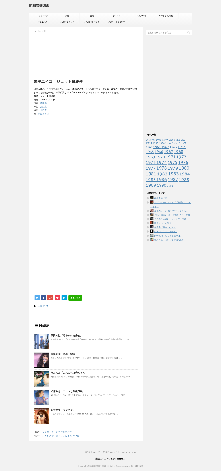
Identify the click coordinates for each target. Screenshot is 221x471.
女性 (92, 16)
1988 (184, 179)
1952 (177, 139)
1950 (171, 139)
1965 (150, 151)
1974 (161, 162)
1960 (149, 147)
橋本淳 (43, 103)
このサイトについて (116, 22)
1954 (149, 143)
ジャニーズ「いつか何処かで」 (58, 431)
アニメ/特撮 (141, 16)
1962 (165, 147)
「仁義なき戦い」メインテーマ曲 (170, 219)
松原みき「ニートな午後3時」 (67, 391)
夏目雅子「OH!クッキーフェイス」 (171, 210)
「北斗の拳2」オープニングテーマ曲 (172, 215)
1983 (173, 174)
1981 (151, 174)
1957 (168, 143)
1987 (173, 179)
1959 (182, 143)
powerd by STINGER (134, 466)
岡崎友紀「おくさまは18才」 (168, 235)
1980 (184, 168)
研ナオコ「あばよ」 (164, 223)
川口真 (43, 106)
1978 (161, 168)
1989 (151, 185)
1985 (151, 179)
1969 (150, 156)
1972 (181, 157)
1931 (147, 140)
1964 (182, 147)
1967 (168, 151)
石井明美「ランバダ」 (63, 409)
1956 (162, 143)
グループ (116, 16)
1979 (173, 168)
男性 (67, 16)
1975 (172, 162)
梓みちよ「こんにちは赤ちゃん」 (69, 372)
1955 (155, 143)
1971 (171, 156)
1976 (183, 162)
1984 (184, 174)
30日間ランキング (91, 22)
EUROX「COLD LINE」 (165, 231)
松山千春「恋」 (161, 198)
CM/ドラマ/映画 (166, 16)
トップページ (42, 16)
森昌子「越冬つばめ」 (165, 227)
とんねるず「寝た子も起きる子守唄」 (61, 436)
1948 (158, 139)
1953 (182, 139)
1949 (165, 139)
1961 (157, 147)
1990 (161, 185)
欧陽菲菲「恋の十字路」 (64, 354)
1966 (159, 151)
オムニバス (42, 22)
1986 (161, 179)
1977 (151, 168)
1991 (170, 185)
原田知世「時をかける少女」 (67, 335)
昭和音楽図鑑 (39, 6)
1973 (45, 306)
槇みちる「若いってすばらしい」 (170, 239)
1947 (152, 139)
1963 (173, 147)
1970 (160, 156)
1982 (162, 174)
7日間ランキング (67, 22)
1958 (175, 143)
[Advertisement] (86, 54)
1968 (178, 151)
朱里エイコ (43, 113)
